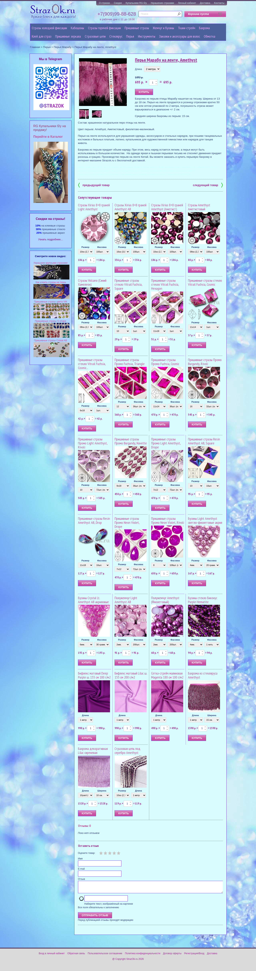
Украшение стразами (162, 3)
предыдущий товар (94, 185)
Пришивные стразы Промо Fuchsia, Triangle (130, 361)
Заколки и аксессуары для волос (179, 36)
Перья (130, 36)
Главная (35, 47)
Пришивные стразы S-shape (50, 321)
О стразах (104, 3)
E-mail (81, 868)
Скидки (118, 3)
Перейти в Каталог (48, 136)
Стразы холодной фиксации (49, 28)
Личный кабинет (187, 3)
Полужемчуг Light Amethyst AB (126, 600)
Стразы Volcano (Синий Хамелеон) (92, 282)
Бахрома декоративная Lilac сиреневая (93, 750)
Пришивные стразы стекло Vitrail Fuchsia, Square (128, 284)
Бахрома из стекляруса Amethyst (202, 675)
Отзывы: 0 (84, 826)
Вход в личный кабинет (52, 955)
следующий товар (208, 185)
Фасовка (102, 247)
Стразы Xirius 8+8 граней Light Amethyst (94, 207)
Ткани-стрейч (186, 28)
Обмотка (209, 36)
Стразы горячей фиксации (104, 28)
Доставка (205, 3)
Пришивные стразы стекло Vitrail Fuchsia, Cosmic (205, 282)
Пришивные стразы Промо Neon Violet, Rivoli (167, 520)
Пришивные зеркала (68, 36)
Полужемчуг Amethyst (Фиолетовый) (165, 600)
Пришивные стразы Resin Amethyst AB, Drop (94, 520)
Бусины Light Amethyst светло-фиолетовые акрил (205, 520)
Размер (85, 247)
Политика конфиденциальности (142, 955)
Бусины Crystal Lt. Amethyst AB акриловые (93, 600)
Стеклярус (115, 36)
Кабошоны (77, 28)
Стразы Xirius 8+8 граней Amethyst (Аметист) (167, 207)
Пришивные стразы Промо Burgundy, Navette (131, 441)
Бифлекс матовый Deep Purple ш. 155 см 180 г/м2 (94, 675)
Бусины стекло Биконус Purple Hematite (202, 600)
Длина (138, 69)
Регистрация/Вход (194, 955)
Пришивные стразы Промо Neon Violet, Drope (127, 522)
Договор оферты (172, 955)
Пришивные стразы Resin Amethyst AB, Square (204, 441)
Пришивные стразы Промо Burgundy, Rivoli (205, 361)
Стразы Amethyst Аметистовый (199, 207)
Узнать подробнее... (50, 239)
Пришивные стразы (137, 28)
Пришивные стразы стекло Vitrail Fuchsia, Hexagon (165, 284)
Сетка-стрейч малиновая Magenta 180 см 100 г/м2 (167, 675)
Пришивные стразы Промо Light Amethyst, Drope (166, 443)
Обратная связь (76, 955)
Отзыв (81, 879)
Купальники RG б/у (136, 3)
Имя (80, 858)
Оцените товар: (86, 853)
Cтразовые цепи (95, 36)
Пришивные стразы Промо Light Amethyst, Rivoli (92, 443)
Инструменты (146, 36)
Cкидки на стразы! (50, 219)
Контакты (219, 3)
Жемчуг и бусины (163, 28)
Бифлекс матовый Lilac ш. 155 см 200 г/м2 (131, 675)
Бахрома (204, 28)
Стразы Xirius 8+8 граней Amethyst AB (130, 207)
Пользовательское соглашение (105, 955)
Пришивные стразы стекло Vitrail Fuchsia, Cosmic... (92, 363)
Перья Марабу (62, 47)
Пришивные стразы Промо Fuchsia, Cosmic (165, 361)
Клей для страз (41, 36)
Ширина (211, 715)
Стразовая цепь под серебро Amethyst (127, 750)
